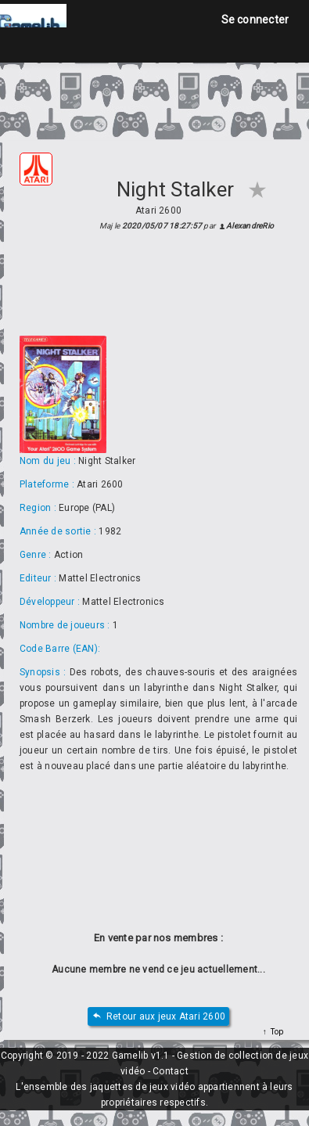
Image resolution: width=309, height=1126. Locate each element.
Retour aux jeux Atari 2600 (158, 1017)
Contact (171, 1071)
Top (275, 1031)
